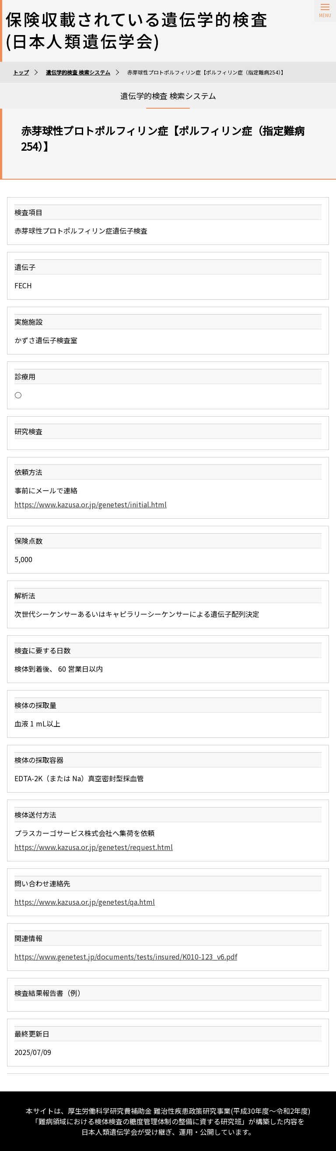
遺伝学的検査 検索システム (78, 72)
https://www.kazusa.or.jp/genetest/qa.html (84, 901)
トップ (21, 72)
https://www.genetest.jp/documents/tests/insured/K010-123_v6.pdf (125, 956)
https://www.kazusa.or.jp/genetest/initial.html (90, 504)
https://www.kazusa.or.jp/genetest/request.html (93, 847)
